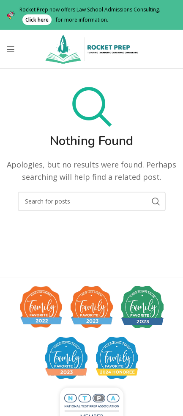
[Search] (92, 201)
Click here (37, 19)
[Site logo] (91, 48)
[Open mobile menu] (10, 49)
